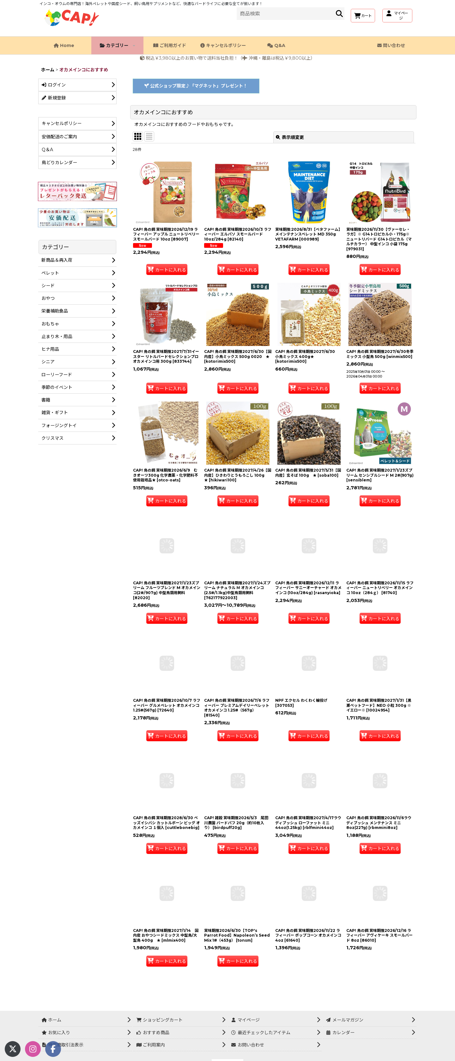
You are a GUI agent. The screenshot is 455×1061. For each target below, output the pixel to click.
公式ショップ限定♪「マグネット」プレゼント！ (195, 86)
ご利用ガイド (169, 45)
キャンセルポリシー (223, 45)
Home (64, 45)
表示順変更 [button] (290, 137)
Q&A (276, 45)
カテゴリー (117, 45)
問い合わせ (391, 45)
